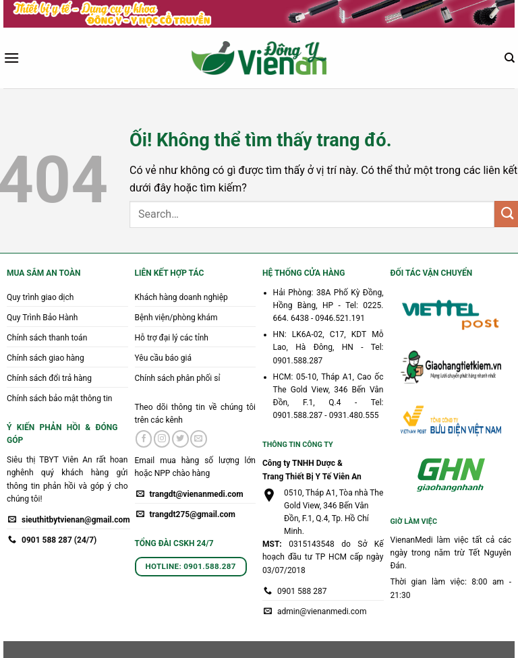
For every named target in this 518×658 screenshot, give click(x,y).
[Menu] (11, 57)
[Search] (510, 58)
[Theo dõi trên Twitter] (180, 439)
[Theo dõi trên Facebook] (144, 439)
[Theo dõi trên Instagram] (162, 439)
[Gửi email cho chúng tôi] (198, 439)
